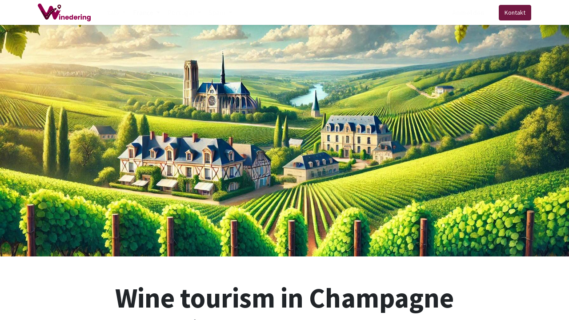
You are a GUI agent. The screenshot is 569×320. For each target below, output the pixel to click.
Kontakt (515, 12)
